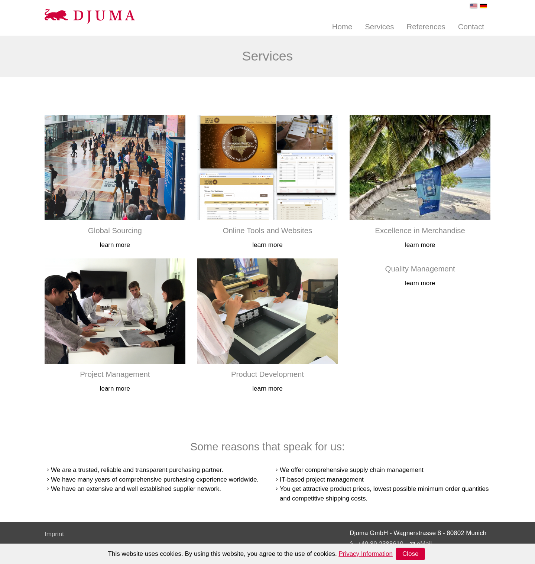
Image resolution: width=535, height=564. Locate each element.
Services (379, 27)
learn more (115, 244)
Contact (471, 27)
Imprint (54, 534)
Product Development (267, 374)
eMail (424, 543)
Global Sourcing (115, 230)
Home (342, 27)
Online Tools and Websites (267, 230)
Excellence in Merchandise (420, 230)
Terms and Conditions (75, 557)
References (425, 27)
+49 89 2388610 (380, 543)
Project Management (115, 374)
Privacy (55, 546)
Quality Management (420, 269)
